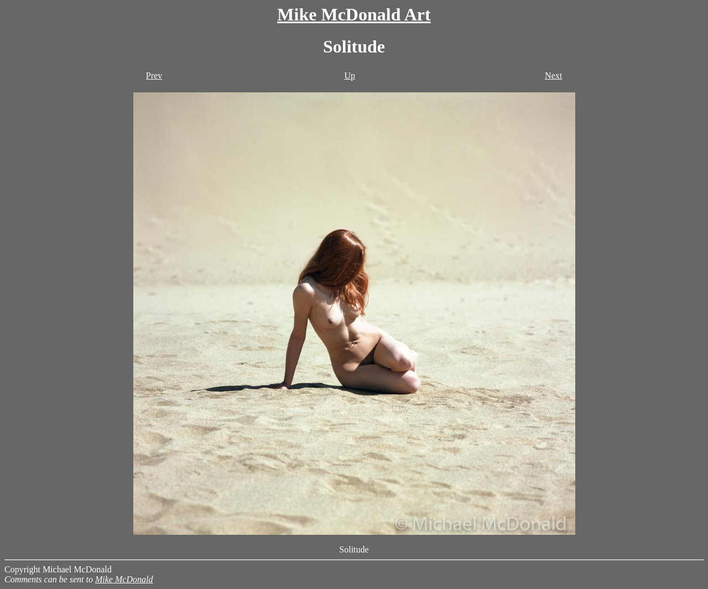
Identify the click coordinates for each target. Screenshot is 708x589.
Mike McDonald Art (353, 14)
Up (349, 75)
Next (553, 75)
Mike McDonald (124, 579)
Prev (154, 75)
